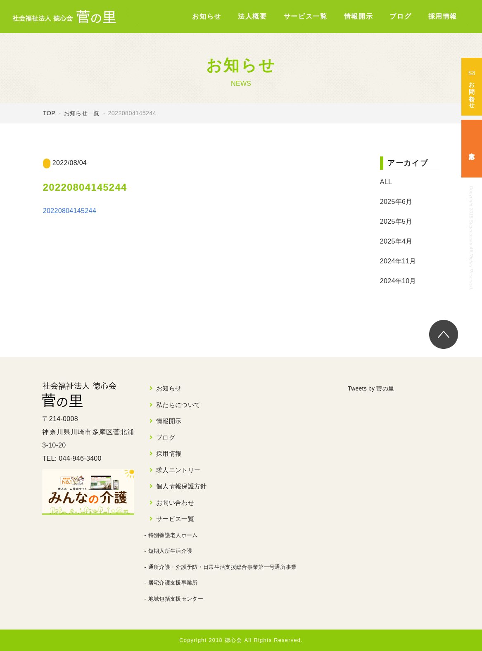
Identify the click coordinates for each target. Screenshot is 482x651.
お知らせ (206, 16)
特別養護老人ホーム (173, 535)
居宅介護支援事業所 (173, 583)
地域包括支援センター (175, 599)
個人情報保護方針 (181, 486)
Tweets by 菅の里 (374, 388)
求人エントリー (178, 469)
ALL (386, 181)
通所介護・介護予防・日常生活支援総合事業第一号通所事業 (222, 567)
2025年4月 (396, 241)
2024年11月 (398, 261)
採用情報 (442, 16)
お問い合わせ (472, 86)
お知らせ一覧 (82, 113)
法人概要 (252, 16)
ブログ (400, 16)
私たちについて (178, 404)
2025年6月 (396, 201)
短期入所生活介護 (170, 551)
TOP (49, 113)
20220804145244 (69, 210)
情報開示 (358, 16)
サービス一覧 (306, 16)
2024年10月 (398, 280)
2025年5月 (396, 221)
